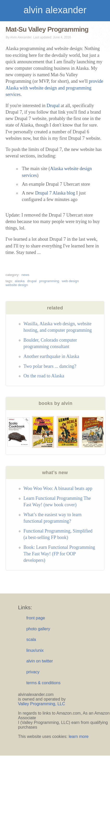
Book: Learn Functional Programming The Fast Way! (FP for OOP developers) (59, 554)
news (25, 275)
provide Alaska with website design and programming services (54, 88)
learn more (78, 736)
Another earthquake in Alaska (51, 356)
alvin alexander (54, 10)
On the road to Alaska (43, 375)
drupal (32, 281)
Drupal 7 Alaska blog (55, 193)
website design (16, 285)
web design (70, 281)
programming (49, 281)
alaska (20, 281)
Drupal (53, 105)
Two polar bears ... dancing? (49, 366)
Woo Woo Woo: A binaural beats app (57, 488)
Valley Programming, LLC (41, 704)
